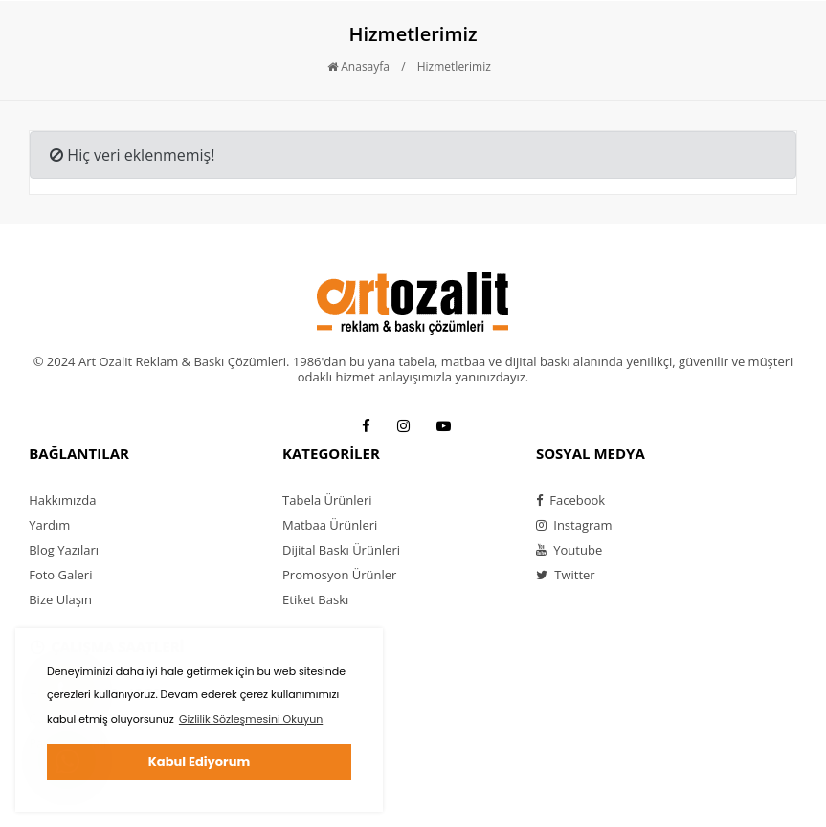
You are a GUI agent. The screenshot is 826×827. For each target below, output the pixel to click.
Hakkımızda (62, 500)
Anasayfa (358, 66)
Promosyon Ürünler (339, 574)
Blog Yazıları (64, 549)
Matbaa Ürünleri (329, 525)
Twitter (565, 574)
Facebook (570, 500)
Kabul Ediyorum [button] (199, 761)
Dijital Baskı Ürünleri (341, 549)
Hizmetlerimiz (454, 66)
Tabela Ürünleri (326, 500)
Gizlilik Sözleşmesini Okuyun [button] (251, 719)
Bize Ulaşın (60, 599)
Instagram (574, 525)
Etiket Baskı (315, 599)
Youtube (569, 549)
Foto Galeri (60, 574)
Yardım (49, 525)
